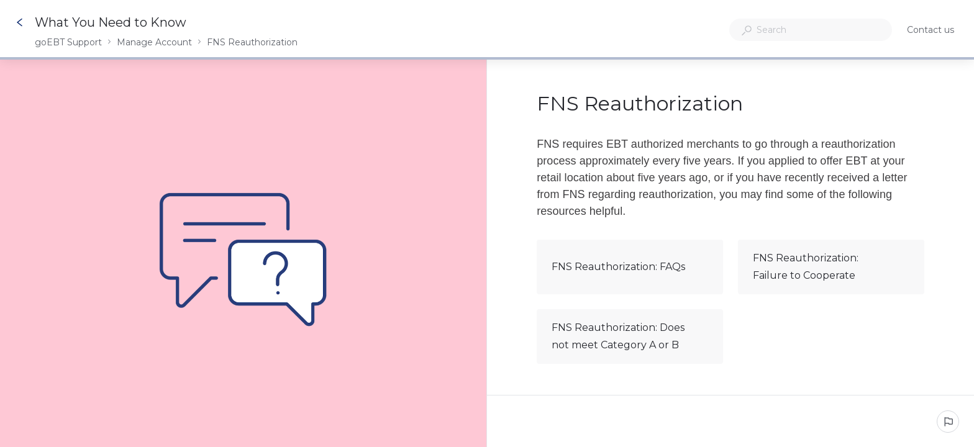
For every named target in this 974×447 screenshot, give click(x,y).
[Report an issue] (948, 421)
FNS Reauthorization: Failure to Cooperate (830, 266)
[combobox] (810, 30)
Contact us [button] (930, 29)
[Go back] (19, 22)
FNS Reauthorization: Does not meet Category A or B (629, 336)
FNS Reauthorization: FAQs (629, 267)
